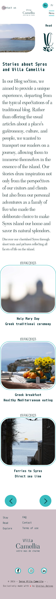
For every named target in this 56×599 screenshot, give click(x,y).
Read (5, 522)
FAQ (24, 517)
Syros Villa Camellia (31, 581)
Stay (5, 517)
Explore (7, 528)
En (45, 5)
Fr (52, 5)
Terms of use (30, 528)
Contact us (9, 7)
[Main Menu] (51, 13)
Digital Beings (44, 586)
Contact (27, 522)
